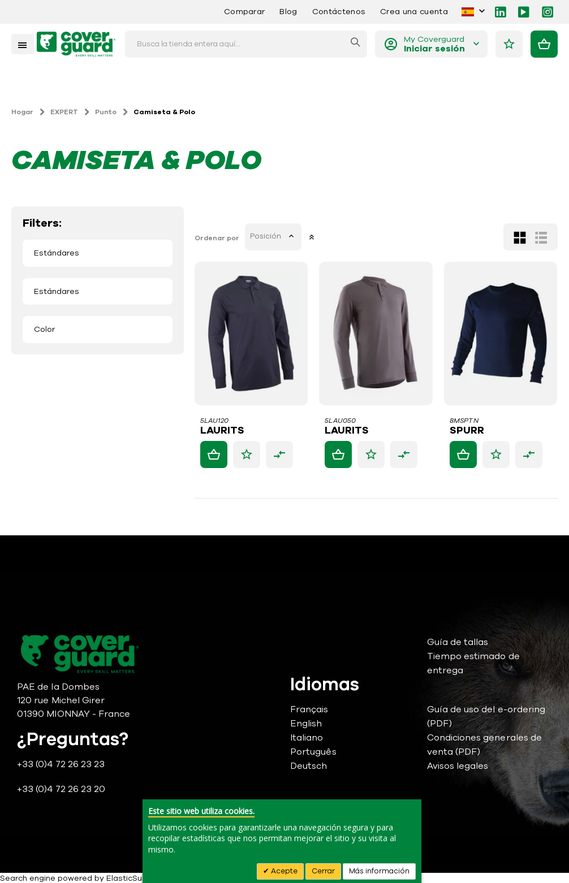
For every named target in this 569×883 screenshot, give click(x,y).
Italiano (307, 737)
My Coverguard (434, 44)
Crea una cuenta (414, 11)
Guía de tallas (458, 642)
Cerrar (323, 871)
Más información (379, 871)
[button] (247, 454)
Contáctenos (338, 11)
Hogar (22, 111)
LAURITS (223, 431)
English (306, 723)
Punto (106, 112)
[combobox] (246, 44)
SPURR (467, 431)
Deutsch (308, 766)
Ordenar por (217, 238)
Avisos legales (458, 766)
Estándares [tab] (56, 253)
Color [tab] (44, 329)
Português (313, 752)
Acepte (283, 871)
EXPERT (64, 112)
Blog (288, 11)
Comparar (244, 11)
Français (309, 709)
